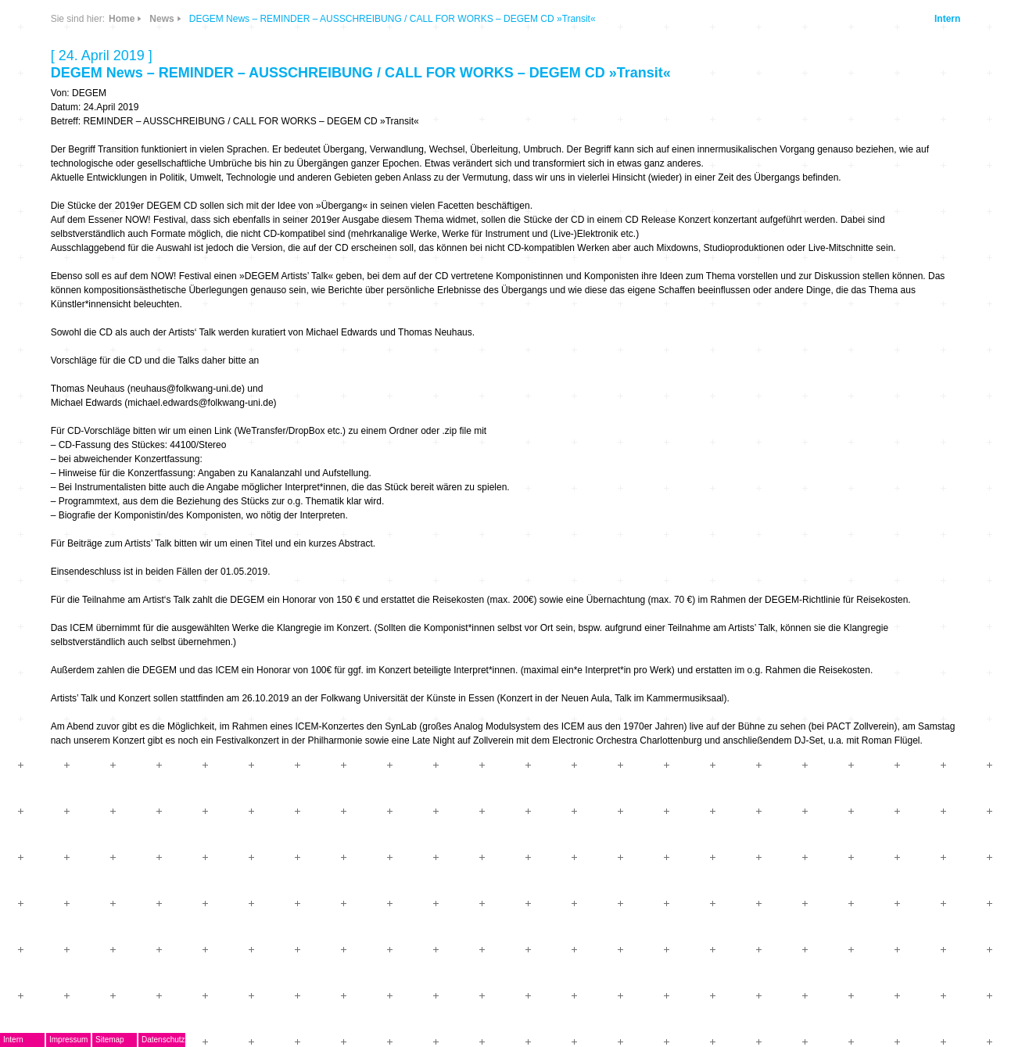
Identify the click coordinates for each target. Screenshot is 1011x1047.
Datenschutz (163, 1039)
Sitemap (109, 1039)
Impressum (68, 1039)
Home (121, 18)
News (161, 18)
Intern (947, 18)
